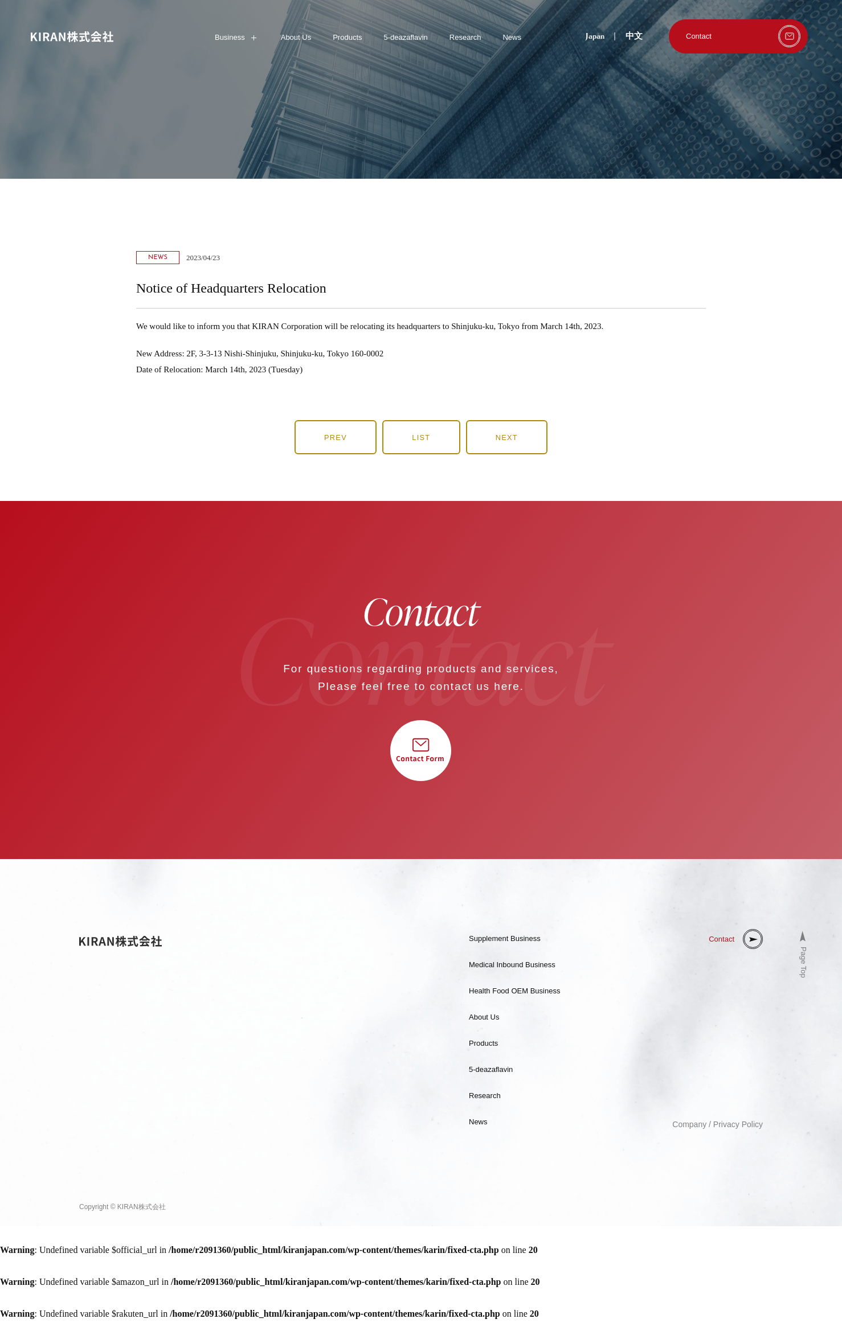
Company (689, 1125)
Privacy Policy (738, 1125)
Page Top (803, 963)
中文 (634, 36)
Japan (595, 36)
